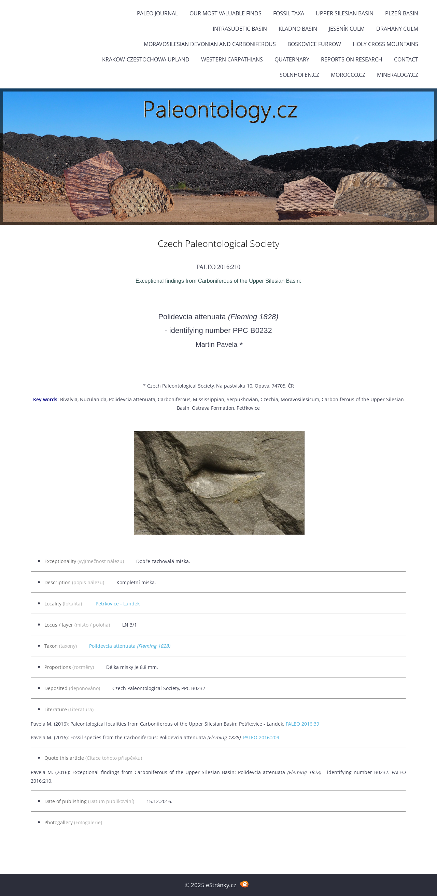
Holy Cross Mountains (385, 44)
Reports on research (351, 59)
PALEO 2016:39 (302, 723)
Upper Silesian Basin (344, 13)
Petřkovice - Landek (118, 603)
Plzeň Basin (401, 13)
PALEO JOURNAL (157, 13)
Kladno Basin (298, 28)
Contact (406, 59)
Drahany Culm (397, 28)
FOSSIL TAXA (288, 13)
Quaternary (291, 59)
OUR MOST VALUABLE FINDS (225, 13)
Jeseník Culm (347, 28)
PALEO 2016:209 (261, 737)
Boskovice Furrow (314, 44)
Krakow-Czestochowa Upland (145, 59)
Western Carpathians (232, 59)
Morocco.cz (348, 75)
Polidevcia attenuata (129, 646)
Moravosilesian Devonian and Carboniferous (210, 44)
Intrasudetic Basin (240, 28)
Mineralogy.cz (397, 75)
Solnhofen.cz (299, 75)
